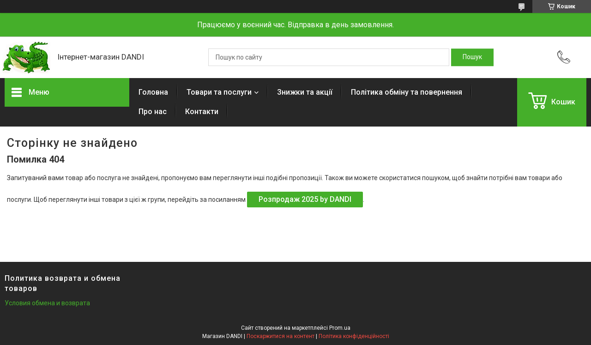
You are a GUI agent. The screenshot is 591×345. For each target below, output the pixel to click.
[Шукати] (472, 57)
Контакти (201, 111)
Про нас (153, 111)
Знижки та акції (304, 92)
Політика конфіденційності (354, 336)
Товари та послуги (219, 92)
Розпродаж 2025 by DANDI (305, 199)
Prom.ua (339, 328)
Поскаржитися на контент (280, 336)
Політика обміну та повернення (406, 92)
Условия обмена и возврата (47, 303)
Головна (153, 92)
